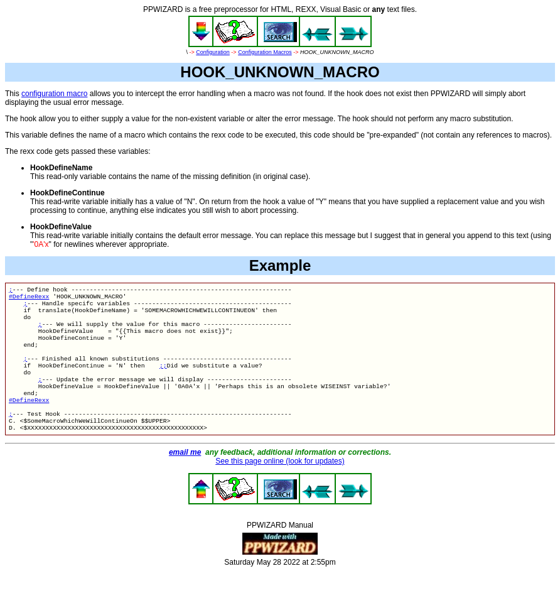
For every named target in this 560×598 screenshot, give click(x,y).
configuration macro (54, 93)
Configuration (213, 52)
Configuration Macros (265, 52)
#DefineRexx (29, 299)
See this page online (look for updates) (279, 487)
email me (185, 478)
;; (163, 380)
